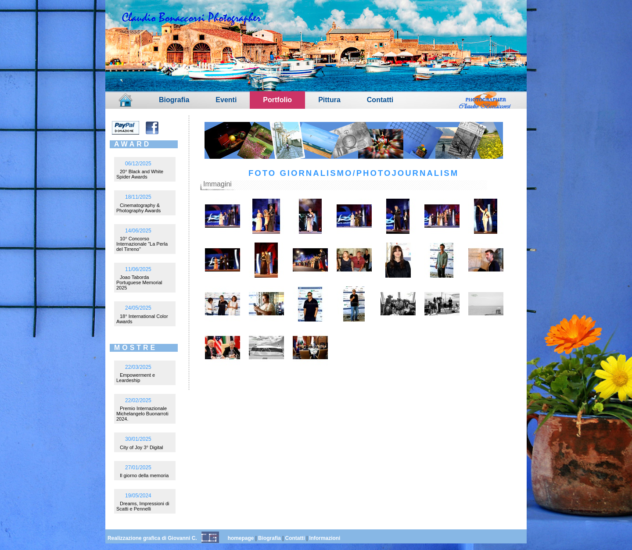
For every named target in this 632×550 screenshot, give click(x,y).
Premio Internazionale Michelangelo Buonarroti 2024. (142, 413)
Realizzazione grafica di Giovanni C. (152, 538)
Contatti (380, 100)
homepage (241, 538)
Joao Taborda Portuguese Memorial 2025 (139, 282)
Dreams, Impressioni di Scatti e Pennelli (142, 506)
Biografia (174, 100)
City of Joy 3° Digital (141, 447)
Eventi (226, 100)
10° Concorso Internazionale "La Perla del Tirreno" (142, 244)
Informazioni (324, 538)
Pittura (329, 100)
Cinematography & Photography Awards (138, 208)
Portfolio (277, 100)
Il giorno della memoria (144, 475)
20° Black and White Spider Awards (139, 174)
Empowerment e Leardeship (135, 377)
